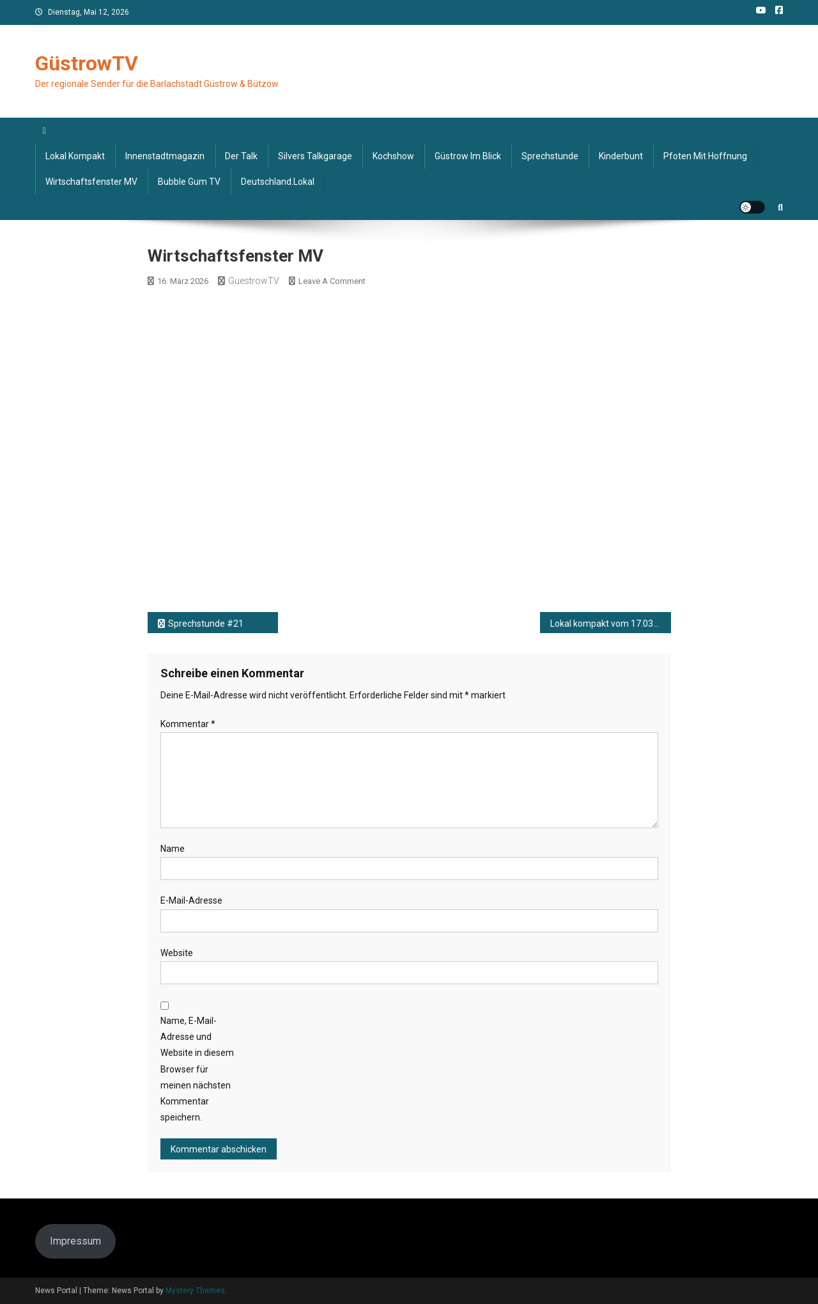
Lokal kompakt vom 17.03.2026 (610, 623)
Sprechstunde (549, 156)
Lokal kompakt (75, 156)
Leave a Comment (332, 281)
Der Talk (241, 156)
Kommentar (187, 724)
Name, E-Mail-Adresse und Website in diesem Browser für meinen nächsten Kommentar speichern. (197, 1069)
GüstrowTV (86, 63)
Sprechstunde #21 (205, 623)
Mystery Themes (195, 1290)
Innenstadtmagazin (164, 156)
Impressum (75, 1241)
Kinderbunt (621, 156)
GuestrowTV (253, 281)
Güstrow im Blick (468, 156)
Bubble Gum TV (189, 182)
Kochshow (393, 156)
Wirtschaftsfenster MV (91, 182)
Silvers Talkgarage (315, 156)
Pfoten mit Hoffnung (705, 156)
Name (172, 849)
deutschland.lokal (277, 182)
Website (176, 953)
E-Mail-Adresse (191, 900)
